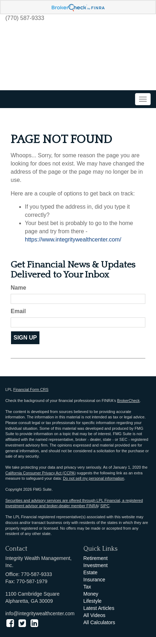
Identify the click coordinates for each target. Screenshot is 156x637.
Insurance (94, 579)
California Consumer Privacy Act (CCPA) (40, 473)
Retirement (96, 558)
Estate (91, 572)
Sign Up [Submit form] (25, 338)
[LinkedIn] (34, 623)
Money (91, 594)
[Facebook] (10, 623)
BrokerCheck (128, 400)
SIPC (104, 506)
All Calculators (99, 622)
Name (18, 288)
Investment (96, 565)
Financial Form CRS (30, 389)
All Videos (95, 615)
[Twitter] (22, 623)
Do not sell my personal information (93, 478)
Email (18, 311)
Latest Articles (99, 608)
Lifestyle (93, 601)
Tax (87, 587)
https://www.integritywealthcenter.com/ (73, 239)
